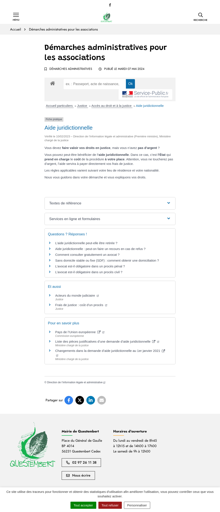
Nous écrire (78, 475)
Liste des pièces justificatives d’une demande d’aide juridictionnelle (107, 341)
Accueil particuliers (60, 105)
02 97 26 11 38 (81, 462)
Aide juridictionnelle (150, 105)
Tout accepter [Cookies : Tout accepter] (83, 505)
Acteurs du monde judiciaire (77, 295)
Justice (82, 105)
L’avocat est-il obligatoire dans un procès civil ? (88, 272)
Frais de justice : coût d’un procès (81, 305)
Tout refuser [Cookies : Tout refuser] (110, 505)
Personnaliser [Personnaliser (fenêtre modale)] (137, 505)
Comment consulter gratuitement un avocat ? (87, 254)
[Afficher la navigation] (16, 17)
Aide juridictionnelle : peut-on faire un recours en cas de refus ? (100, 249)
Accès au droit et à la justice (112, 105)
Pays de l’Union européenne (79, 332)
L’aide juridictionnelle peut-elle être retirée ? (86, 243)
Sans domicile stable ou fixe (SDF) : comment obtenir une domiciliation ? (107, 260)
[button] (200, 17)
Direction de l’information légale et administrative (76, 382)
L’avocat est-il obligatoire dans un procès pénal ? (90, 266)
